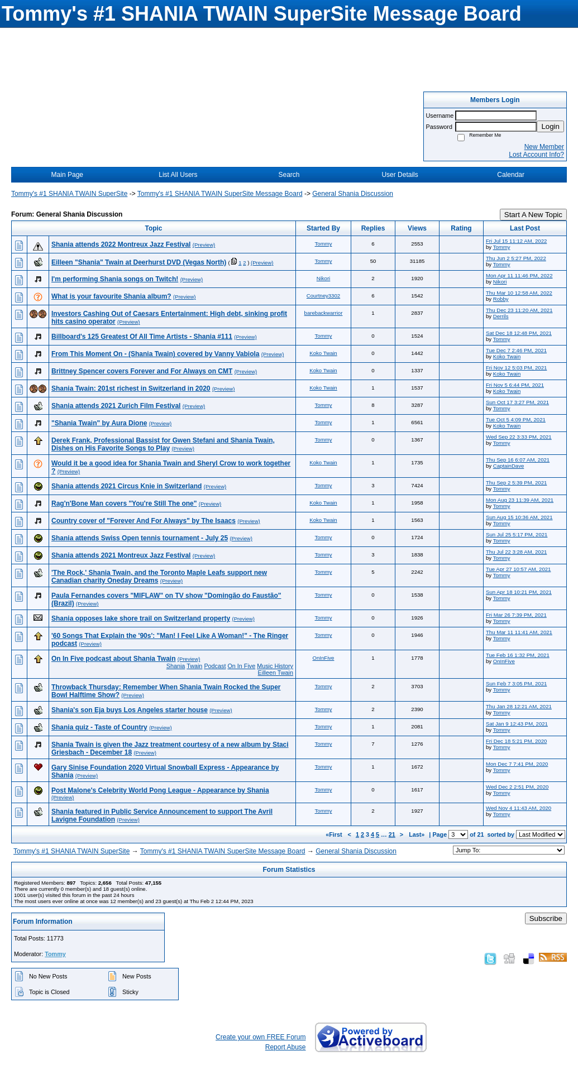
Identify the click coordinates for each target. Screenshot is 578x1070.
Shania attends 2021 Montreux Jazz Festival (120, 555)
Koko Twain (323, 353)
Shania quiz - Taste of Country (99, 727)
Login (550, 126)
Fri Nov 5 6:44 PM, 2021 (515, 385)
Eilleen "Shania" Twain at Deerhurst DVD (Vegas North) (138, 262)
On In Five (241, 666)
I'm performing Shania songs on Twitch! (114, 279)
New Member (544, 147)
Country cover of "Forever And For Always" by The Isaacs (143, 521)
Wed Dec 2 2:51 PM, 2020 (517, 787)
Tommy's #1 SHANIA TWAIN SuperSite (69, 194)
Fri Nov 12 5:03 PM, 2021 (516, 367)
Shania (175, 666)
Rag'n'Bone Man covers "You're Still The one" (124, 503)
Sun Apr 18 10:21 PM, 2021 (519, 592)
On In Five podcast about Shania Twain (113, 659)
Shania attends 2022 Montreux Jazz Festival (120, 244)
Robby (501, 299)
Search (288, 175)
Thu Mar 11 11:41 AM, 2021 (519, 632)
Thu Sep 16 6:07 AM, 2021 (518, 460)
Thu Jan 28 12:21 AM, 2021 (519, 706)
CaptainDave (508, 466)
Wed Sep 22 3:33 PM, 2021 (519, 437)
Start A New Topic (533, 214)
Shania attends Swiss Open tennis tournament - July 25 (139, 538)
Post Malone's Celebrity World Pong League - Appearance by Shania (160, 790)
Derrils (501, 316)
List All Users (178, 175)
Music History (275, 666)
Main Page (67, 175)
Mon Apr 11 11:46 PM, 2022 (519, 275)
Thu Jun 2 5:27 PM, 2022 (516, 258)
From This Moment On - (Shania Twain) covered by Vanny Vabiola (155, 354)
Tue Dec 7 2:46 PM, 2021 (516, 350)
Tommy (323, 244)
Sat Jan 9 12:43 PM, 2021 (517, 724)
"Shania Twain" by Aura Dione (99, 423)
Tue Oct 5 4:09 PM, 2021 (516, 419)
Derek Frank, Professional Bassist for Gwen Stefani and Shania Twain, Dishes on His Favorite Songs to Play (163, 444)
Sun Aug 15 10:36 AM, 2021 (519, 517)
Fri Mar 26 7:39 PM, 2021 (516, 615)
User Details (399, 175)
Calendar (510, 175)
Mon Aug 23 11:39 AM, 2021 (519, 500)
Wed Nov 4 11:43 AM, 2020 (518, 808)
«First (334, 834)
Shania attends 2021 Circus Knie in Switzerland (126, 486)
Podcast (215, 666)
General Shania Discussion (352, 194)
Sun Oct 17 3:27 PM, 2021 (517, 402)
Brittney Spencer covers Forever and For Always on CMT (141, 371)
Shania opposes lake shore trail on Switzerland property (140, 618)
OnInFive (324, 658)
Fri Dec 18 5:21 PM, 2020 (516, 741)
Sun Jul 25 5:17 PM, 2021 (516, 534)
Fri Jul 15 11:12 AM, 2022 (516, 241)
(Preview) (204, 245)
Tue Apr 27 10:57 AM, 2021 (518, 569)
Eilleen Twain (275, 672)
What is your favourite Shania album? (111, 296)
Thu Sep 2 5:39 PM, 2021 (516, 482)
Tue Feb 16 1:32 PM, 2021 (518, 655)
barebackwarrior (323, 313)
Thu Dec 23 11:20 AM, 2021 (519, 310)
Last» (417, 834)
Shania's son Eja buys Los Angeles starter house (129, 710)
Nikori (324, 278)
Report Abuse (285, 1047)
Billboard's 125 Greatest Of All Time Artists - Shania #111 (141, 336)
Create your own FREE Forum (260, 1037)
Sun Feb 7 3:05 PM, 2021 (516, 683)
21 (392, 834)
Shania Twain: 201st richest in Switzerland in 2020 (131, 388)
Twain (194, 666)
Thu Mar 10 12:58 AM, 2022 (519, 293)
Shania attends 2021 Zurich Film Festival (115, 406)
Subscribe (545, 918)
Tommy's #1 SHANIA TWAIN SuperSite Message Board (220, 194)
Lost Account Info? (536, 155)
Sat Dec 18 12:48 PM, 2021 (519, 333)
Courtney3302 (323, 295)
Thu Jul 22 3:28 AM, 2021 (516, 552)
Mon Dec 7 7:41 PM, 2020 (517, 764)
